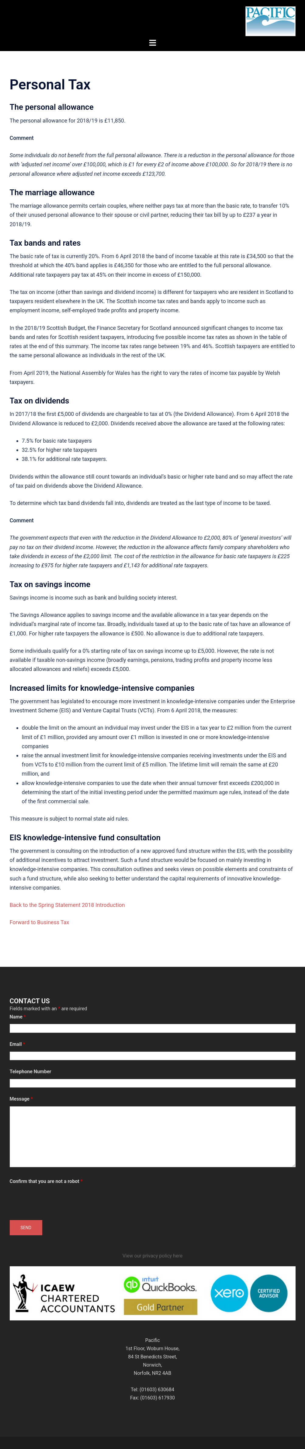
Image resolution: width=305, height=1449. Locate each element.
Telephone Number (30, 1071)
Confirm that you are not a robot (46, 1181)
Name (18, 1017)
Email (17, 1044)
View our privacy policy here (152, 1256)
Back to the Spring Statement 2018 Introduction (67, 905)
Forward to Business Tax (39, 922)
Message (21, 1099)
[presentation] (56, 1200)
